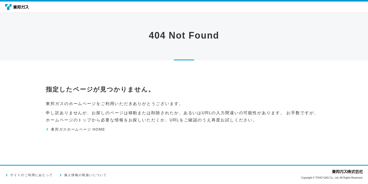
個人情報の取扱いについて (85, 175)
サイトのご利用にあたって (31, 175)
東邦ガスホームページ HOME (83, 129)
